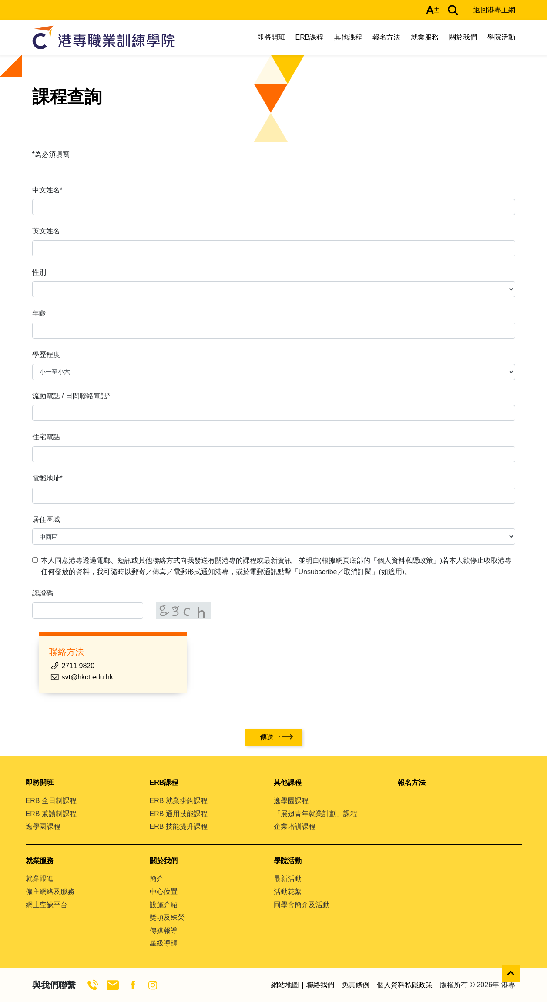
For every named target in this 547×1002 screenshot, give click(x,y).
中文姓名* (47, 190)
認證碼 (42, 593)
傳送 (267, 737)
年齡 (39, 313)
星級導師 (164, 943)
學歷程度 (46, 354)
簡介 (157, 878)
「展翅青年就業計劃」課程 (315, 813)
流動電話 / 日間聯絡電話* (71, 396)
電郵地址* (47, 478)
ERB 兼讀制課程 (51, 813)
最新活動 (288, 878)
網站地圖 (285, 985)
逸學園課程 (43, 826)
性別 (39, 272)
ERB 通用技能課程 (179, 813)
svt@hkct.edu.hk (88, 677)
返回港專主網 (494, 9)
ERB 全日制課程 (51, 800)
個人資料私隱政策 (405, 985)
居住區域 (46, 519)
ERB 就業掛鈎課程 (179, 800)
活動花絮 (288, 891)
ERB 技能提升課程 (179, 826)
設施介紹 (164, 904)
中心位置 (164, 891)
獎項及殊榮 (167, 917)
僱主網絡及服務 (50, 891)
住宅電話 (46, 436)
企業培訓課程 (294, 826)
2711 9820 (78, 665)
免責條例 (355, 985)
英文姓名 (46, 231)
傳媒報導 (164, 930)
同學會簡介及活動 (301, 904)
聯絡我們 (320, 985)
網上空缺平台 (46, 904)
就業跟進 (40, 878)
